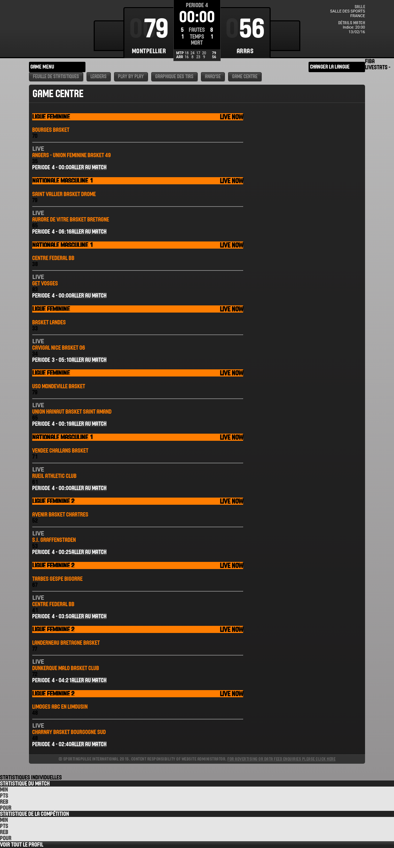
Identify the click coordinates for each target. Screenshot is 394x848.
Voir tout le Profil (21, 845)
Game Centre (244, 76)
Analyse (213, 76)
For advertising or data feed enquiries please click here (281, 759)
